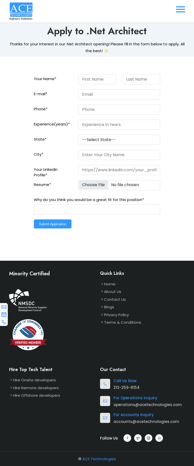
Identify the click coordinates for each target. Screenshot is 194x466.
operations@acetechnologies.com (147, 404)
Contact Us (115, 299)
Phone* (40, 109)
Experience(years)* (52, 124)
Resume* (42, 184)
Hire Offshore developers (36, 395)
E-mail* (40, 93)
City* (38, 154)
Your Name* (45, 78)
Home (109, 284)
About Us (112, 291)
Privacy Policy (116, 314)
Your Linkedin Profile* (46, 172)
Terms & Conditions (122, 322)
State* (40, 139)
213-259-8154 (126, 387)
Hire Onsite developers (34, 380)
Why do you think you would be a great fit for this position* (89, 199)
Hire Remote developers (36, 387)
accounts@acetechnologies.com (146, 421)
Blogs (109, 307)
